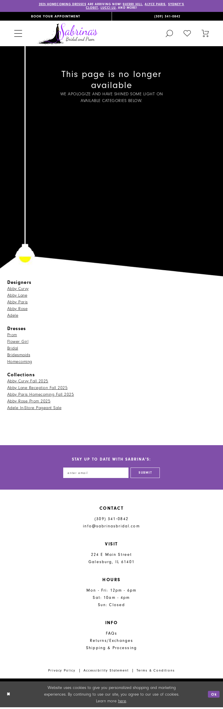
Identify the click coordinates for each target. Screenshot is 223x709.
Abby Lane (17, 296)
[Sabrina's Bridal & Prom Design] (67, 34)
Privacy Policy (61, 672)
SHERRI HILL (145, 5)
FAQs (111, 635)
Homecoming (19, 362)
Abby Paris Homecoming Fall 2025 (40, 395)
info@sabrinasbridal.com (111, 528)
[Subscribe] (149, 474)
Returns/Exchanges (111, 642)
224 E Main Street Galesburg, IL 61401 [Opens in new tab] (111, 560)
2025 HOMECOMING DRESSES (66, 5)
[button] (18, 34)
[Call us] (167, 17)
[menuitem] (56, 17)
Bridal (12, 349)
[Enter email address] (94, 474)
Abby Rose (17, 309)
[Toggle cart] (205, 34)
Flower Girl (18, 342)
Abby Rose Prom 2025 (29, 402)
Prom (12, 335)
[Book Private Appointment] (56, 17)
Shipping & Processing (111, 649)
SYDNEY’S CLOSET (89, 9)
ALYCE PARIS (170, 5)
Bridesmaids (18, 355)
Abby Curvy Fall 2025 (27, 381)
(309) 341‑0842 (111, 520)
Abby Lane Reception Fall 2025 (37, 388)
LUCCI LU (117, 9)
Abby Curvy (18, 289)
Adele (13, 316)
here (122, 702)
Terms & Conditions (156, 672)
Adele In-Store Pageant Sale (34, 408)
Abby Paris (17, 302)
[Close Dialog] (8, 696)
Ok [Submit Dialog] (213, 696)
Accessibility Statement (106, 672)
